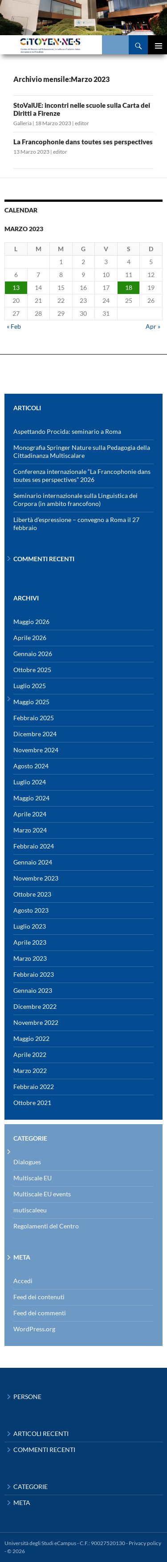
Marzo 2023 (30, 958)
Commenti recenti (44, 1449)
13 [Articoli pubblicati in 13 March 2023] (16, 287)
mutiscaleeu (30, 1210)
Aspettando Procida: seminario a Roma (67, 431)
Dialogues (27, 1162)
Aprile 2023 (29, 942)
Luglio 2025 (29, 685)
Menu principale (157, 44)
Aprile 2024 (29, 814)
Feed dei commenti (39, 1313)
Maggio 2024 (31, 798)
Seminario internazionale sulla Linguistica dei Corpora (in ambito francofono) (75, 499)
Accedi (23, 1281)
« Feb (14, 326)
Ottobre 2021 (32, 1102)
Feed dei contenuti (39, 1297)
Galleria (22, 123)
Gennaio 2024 (32, 862)
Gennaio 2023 (32, 990)
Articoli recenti (41, 1433)
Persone (27, 1396)
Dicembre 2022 (35, 1006)
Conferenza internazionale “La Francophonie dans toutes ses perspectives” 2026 (82, 475)
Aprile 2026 (29, 637)
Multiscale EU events (42, 1194)
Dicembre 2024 (35, 734)
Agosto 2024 (31, 766)
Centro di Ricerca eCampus (64, 44)
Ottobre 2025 (32, 669)
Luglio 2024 (29, 782)
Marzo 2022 (30, 1070)
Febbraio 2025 (33, 718)
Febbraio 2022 (33, 1086)
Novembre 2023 (35, 878)
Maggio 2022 (31, 1038)
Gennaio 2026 (32, 653)
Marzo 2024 (30, 830)
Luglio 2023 (29, 926)
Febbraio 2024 (33, 846)
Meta (21, 1502)
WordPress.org (34, 1329)
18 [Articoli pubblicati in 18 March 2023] (128, 287)
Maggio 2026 (31, 621)
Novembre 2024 (35, 750)
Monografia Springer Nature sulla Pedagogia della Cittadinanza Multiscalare (81, 451)
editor (82, 123)
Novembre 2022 (35, 1022)
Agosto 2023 (31, 910)
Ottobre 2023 (32, 894)
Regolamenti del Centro (46, 1226)
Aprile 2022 (29, 1054)
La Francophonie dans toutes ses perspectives (83, 142)
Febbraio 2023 (33, 974)
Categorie (30, 1486)
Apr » (153, 326)
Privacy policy (145, 1543)
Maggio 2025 (31, 702)
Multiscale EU (32, 1178)
